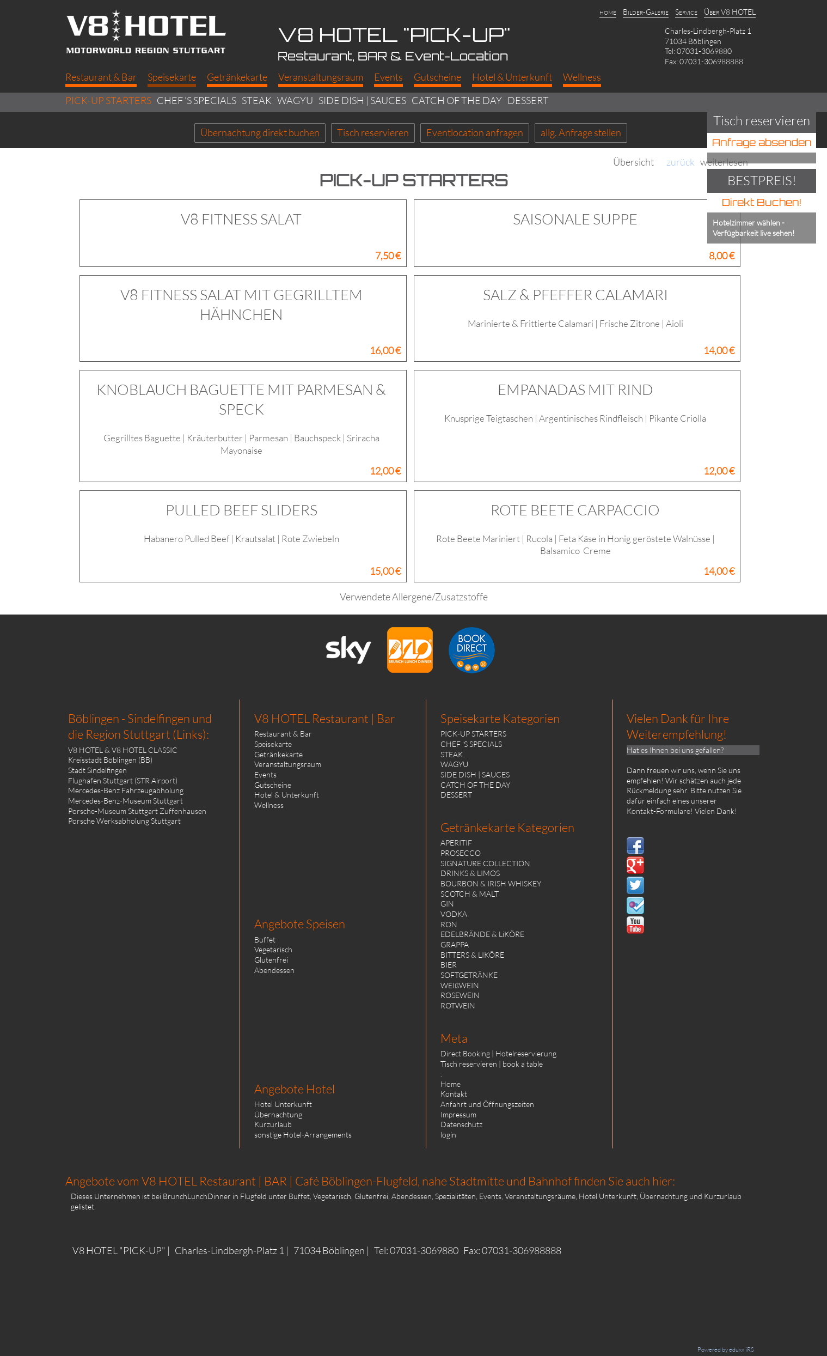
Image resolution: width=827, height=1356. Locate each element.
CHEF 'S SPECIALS (471, 744)
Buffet (264, 939)
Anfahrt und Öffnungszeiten (487, 1104)
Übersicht (633, 162)
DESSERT (456, 794)
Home (450, 1084)
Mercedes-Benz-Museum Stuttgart (125, 800)
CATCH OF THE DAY (475, 784)
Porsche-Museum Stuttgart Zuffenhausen (137, 811)
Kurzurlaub (273, 1124)
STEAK (451, 754)
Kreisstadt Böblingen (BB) (110, 759)
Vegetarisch (273, 949)
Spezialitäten (455, 1196)
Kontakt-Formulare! (660, 811)
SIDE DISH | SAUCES (475, 774)
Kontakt (453, 1093)
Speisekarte (273, 744)
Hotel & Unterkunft (286, 794)
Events (265, 774)
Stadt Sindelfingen (97, 770)
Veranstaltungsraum (287, 764)
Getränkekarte (278, 754)
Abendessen (274, 970)
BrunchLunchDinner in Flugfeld (215, 1196)
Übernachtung (278, 1114)
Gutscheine (272, 784)
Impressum (458, 1114)
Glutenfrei (271, 959)
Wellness (269, 805)
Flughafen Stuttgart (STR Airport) (122, 780)
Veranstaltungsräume (540, 1196)
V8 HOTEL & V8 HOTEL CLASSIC (122, 750)
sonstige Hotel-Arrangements (303, 1134)
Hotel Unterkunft (283, 1104)
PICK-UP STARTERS (473, 733)
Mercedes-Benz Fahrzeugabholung (125, 790)
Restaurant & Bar (283, 733)
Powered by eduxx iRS (725, 1349)
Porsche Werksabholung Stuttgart (124, 820)
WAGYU (454, 764)
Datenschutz (461, 1124)
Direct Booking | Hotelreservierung (498, 1053)
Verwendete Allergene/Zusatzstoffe (414, 597)
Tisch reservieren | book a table (491, 1063)
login (448, 1134)
